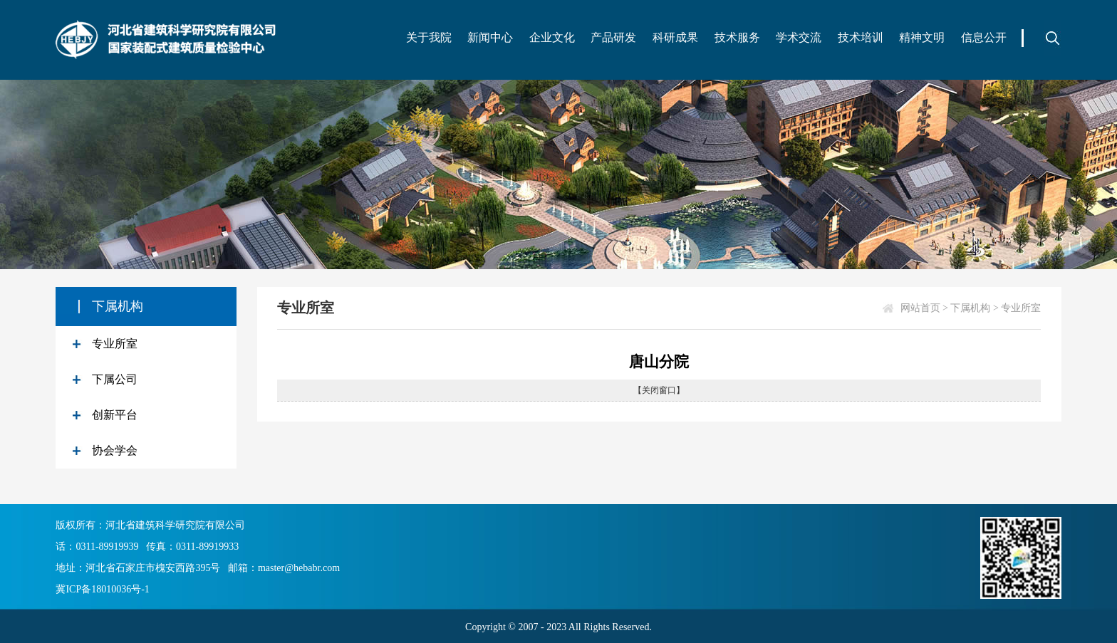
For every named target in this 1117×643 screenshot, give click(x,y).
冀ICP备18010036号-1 (102, 589)
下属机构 (970, 308)
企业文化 (552, 37)
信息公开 (984, 37)
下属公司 (114, 379)
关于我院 (429, 37)
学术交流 (798, 37)
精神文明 (922, 37)
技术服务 (737, 37)
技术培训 (860, 37)
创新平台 (114, 415)
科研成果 (675, 37)
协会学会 (114, 450)
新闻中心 (490, 37)
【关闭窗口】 (659, 390)
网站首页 (920, 308)
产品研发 (613, 37)
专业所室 (114, 344)
